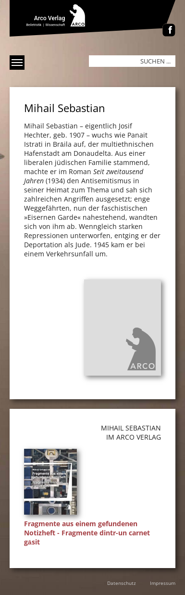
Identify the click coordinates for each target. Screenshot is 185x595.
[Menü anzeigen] (17, 62)
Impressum (162, 583)
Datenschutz (121, 583)
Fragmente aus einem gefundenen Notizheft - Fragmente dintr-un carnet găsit (87, 532)
